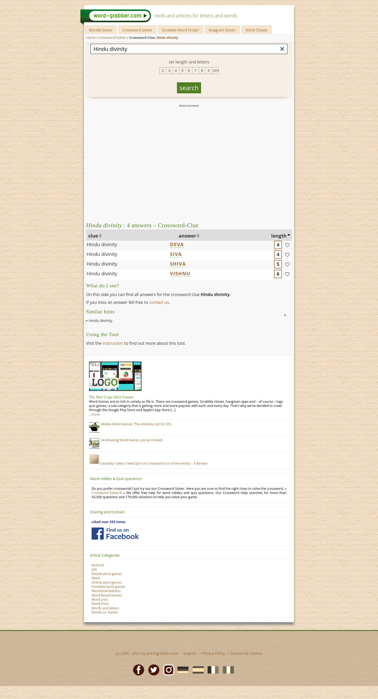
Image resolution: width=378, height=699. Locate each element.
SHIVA (178, 264)
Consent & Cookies (246, 653)
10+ (216, 70)
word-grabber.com (162, 653)
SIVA (176, 254)
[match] (287, 245)
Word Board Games (107, 595)
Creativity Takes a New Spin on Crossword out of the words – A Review (148, 463)
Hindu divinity (102, 244)
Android (98, 565)
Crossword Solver (137, 30)
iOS (94, 569)
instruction (112, 343)
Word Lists (100, 599)
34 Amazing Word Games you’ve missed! (132, 440)
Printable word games (108, 586)
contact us (159, 302)
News (96, 578)
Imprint (190, 653)
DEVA (177, 244)
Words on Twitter (105, 612)
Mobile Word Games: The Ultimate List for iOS (136, 424)
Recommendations (106, 591)
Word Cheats (256, 30)
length (278, 236)
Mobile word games (107, 574)
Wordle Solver (101, 30)
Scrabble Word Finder (180, 30)
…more (94, 414)
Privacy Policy (213, 653)
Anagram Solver (222, 30)
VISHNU (180, 273)
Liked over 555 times (108, 522)
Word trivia (100, 603)
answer (187, 236)
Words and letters (105, 608)
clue (93, 236)
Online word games (107, 582)
